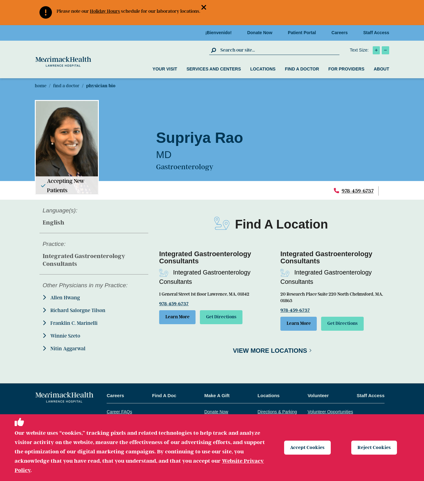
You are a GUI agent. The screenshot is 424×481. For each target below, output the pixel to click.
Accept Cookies (308, 447)
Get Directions (225, 317)
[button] (206, 8)
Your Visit (165, 68)
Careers (341, 32)
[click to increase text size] (376, 50)
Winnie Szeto (61, 336)
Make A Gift (216, 396)
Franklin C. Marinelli (70, 323)
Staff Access (376, 32)
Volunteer (318, 396)
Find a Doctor (302, 68)
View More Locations (270, 351)
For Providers (346, 68)
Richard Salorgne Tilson (74, 310)
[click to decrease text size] (385, 50)
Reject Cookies (374, 447)
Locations (262, 68)
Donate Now (261, 32)
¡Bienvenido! (220, 32)
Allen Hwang (61, 298)
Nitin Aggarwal (64, 349)
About (381, 68)
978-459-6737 (358, 191)
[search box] (279, 50)
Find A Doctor (66, 85)
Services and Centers (214, 68)
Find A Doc (164, 396)
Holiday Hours (105, 11)
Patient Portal (304, 32)
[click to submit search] (214, 50)
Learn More (178, 317)
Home (40, 85)
